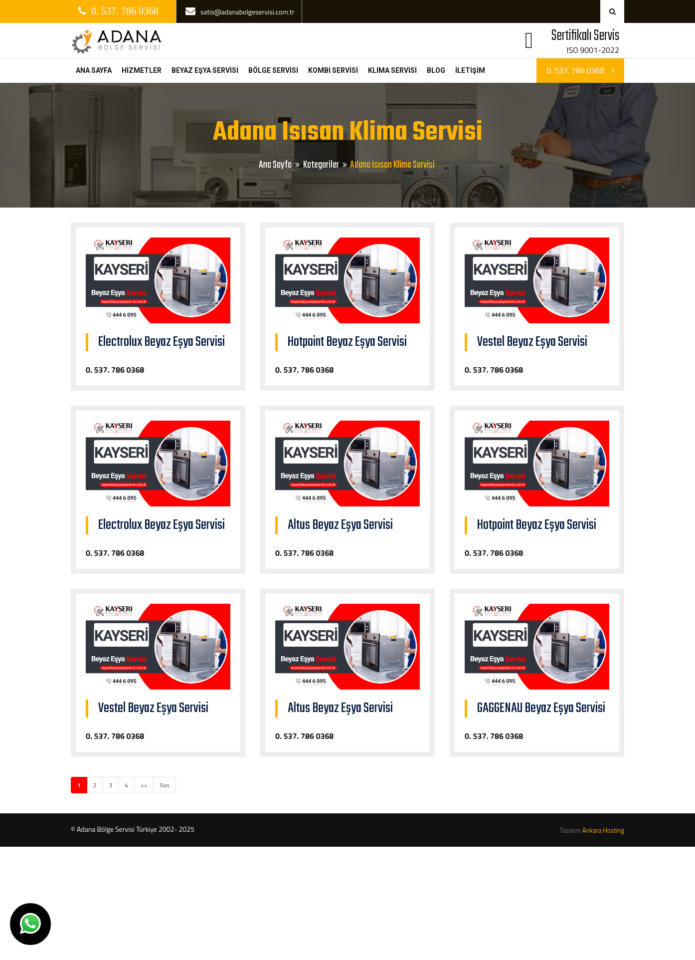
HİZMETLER (142, 70)
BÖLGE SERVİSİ (273, 70)
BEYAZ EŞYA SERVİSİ (205, 70)
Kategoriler (321, 165)
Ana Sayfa (275, 165)
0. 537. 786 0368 (580, 70)
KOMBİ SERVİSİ (333, 70)
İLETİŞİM (470, 70)
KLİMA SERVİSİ (392, 70)
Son (164, 785)
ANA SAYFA (94, 70)
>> (144, 785)
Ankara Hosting (603, 830)
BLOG (436, 70)
